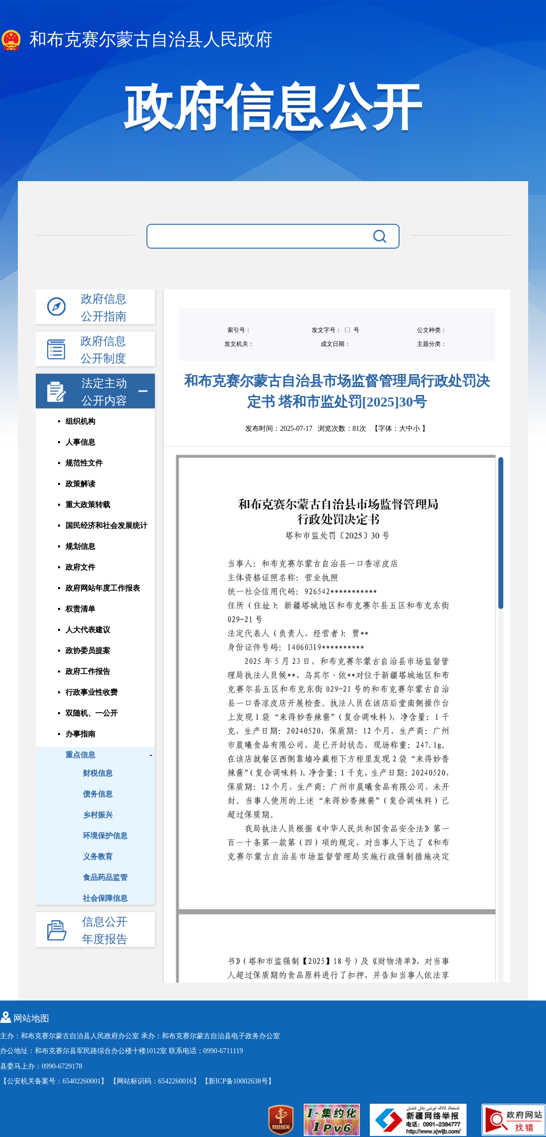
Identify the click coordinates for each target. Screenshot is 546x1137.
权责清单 (80, 609)
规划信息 (80, 546)
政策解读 (80, 484)
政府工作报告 (88, 671)
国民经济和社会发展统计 (106, 526)
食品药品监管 (105, 877)
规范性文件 (84, 463)
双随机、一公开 (92, 713)
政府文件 (80, 567)
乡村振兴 (98, 815)
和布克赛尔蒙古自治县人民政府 (136, 40)
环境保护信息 (105, 836)
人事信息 (80, 442)
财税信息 (98, 773)
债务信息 (98, 794)
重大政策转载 (88, 505)
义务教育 (98, 857)
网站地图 (31, 1018)
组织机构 (80, 421)
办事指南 (80, 734)
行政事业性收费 (92, 692)
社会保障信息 (105, 898)
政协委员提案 (88, 651)
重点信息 (80, 755)
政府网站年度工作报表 (103, 588)
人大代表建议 (88, 630)
